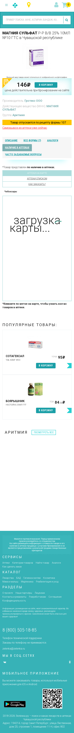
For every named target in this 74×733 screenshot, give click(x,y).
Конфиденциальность (14, 600)
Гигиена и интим (32, 578)
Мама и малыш (10, 581)
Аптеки (6, 562)
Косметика (49, 578)
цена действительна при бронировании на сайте (37, 90)
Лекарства (8, 578)
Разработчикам (37, 596)
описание (11, 140)
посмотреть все (44, 432)
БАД (18, 578)
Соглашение (55, 596)
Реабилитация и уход (47, 581)
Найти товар (42, 562)
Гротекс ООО (33, 100)
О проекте (7, 593)
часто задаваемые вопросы (23, 154)
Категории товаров (22, 562)
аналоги (52, 140)
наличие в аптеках (17, 147)
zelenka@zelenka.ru (13, 648)
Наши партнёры (24, 593)
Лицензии (40, 593)
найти (67, 20)
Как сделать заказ (12, 566)
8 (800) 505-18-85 (19, 630)
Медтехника (27, 581)
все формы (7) (32, 140)
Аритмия (18, 115)
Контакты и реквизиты (14, 596)
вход (56, 5)
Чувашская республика (29, 5)
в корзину (46, 84)
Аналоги (56, 562)
